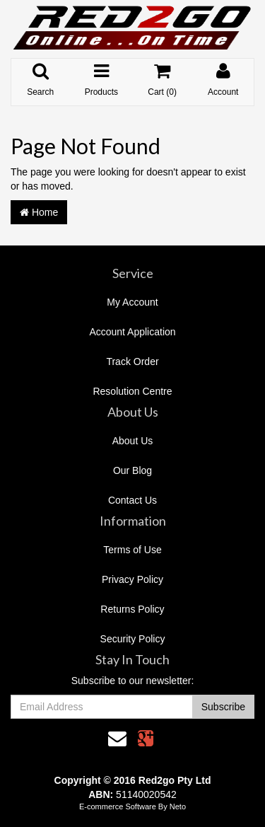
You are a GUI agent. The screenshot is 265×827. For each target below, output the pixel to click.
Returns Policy (132, 609)
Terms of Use (132, 549)
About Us (132, 440)
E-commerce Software (117, 806)
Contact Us (132, 500)
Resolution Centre (132, 391)
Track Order (132, 361)
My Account (132, 302)
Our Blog (132, 470)
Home (39, 212)
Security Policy (132, 638)
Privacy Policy (132, 579)
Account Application (132, 331)
